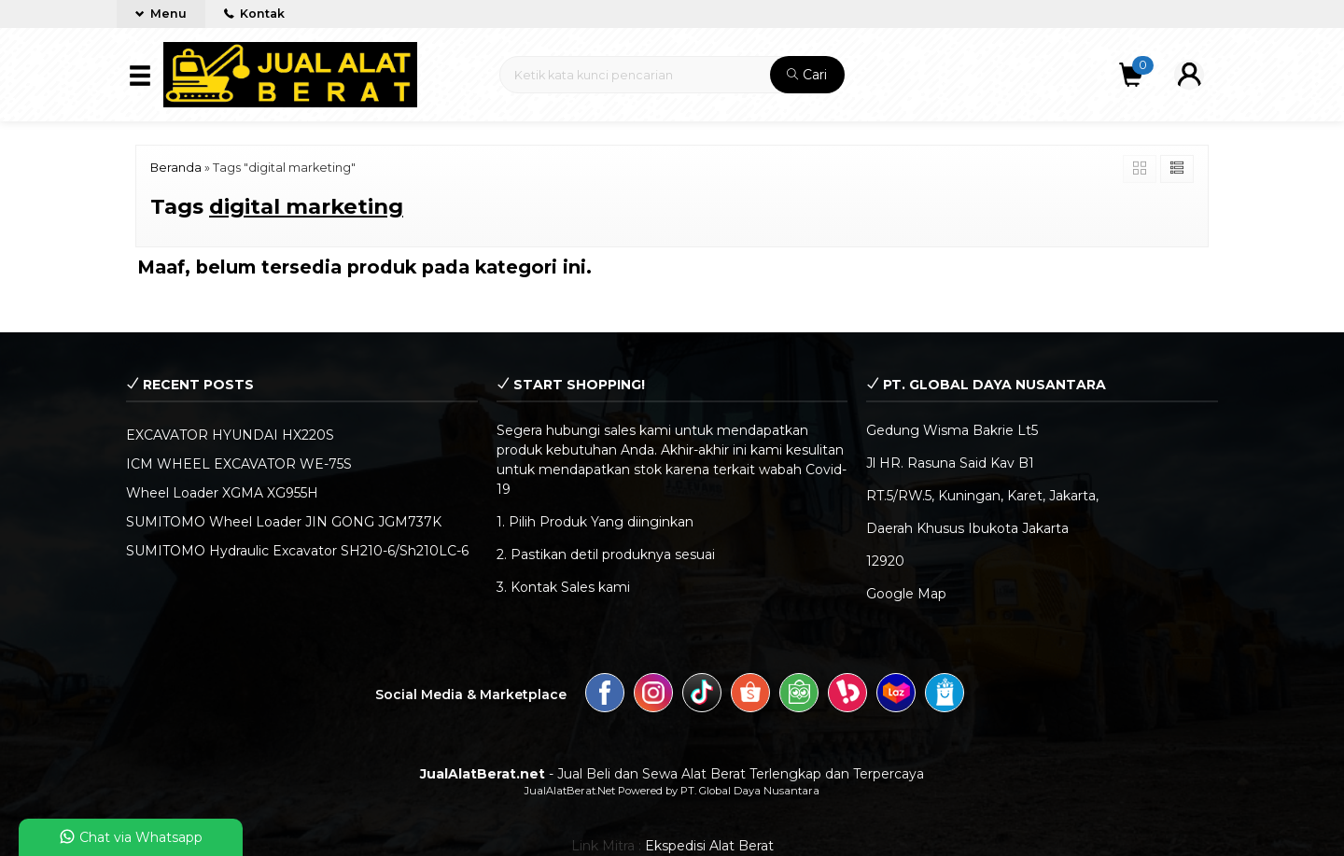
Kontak (254, 14)
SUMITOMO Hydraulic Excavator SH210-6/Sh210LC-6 (297, 550)
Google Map (906, 593)
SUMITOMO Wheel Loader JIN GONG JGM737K (283, 521)
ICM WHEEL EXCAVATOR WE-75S (239, 464)
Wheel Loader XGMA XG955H (222, 492)
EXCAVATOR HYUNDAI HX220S (230, 435)
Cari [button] (807, 74)
